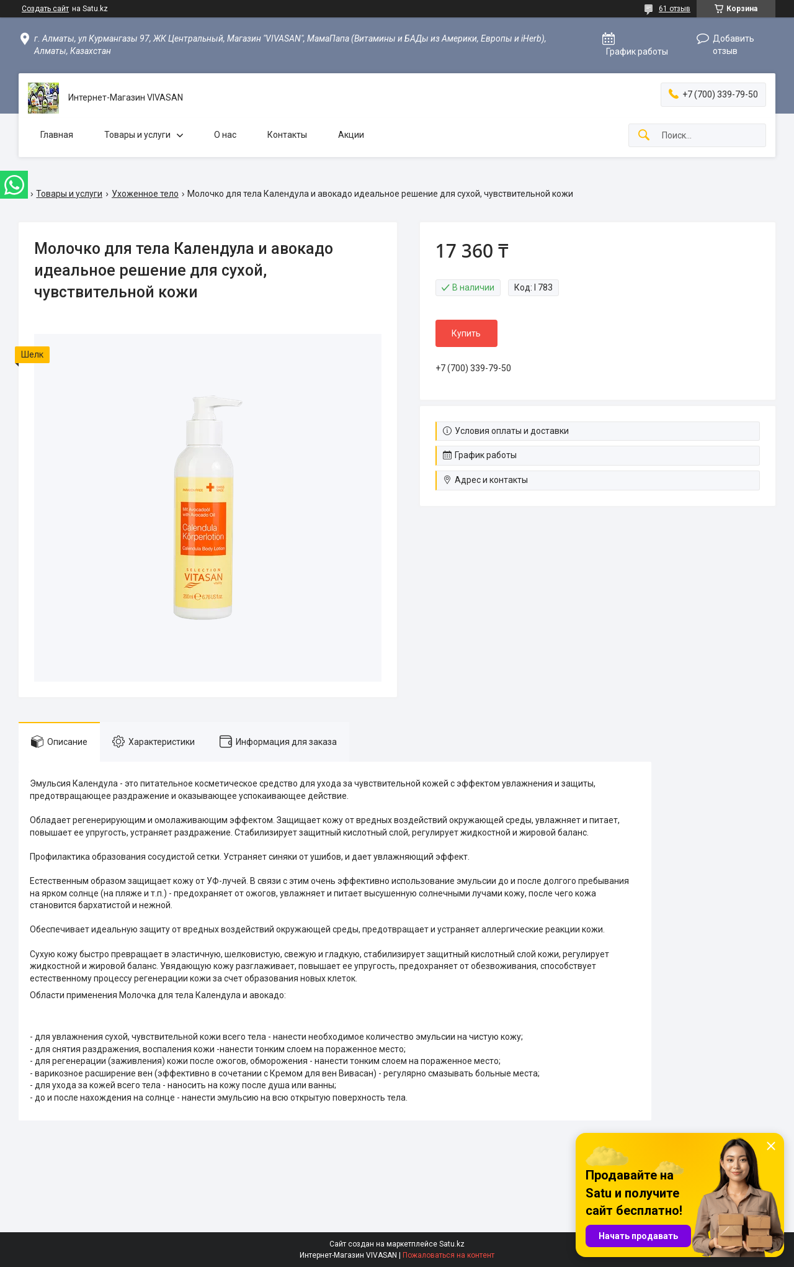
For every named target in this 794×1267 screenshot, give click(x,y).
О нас (225, 135)
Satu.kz (452, 1244)
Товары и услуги (137, 135)
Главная (56, 135)
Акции (351, 135)
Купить (466, 333)
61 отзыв (674, 8)
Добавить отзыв (733, 45)
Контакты (287, 135)
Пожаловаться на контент (448, 1255)
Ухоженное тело (145, 194)
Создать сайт (45, 8)
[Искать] (644, 135)
